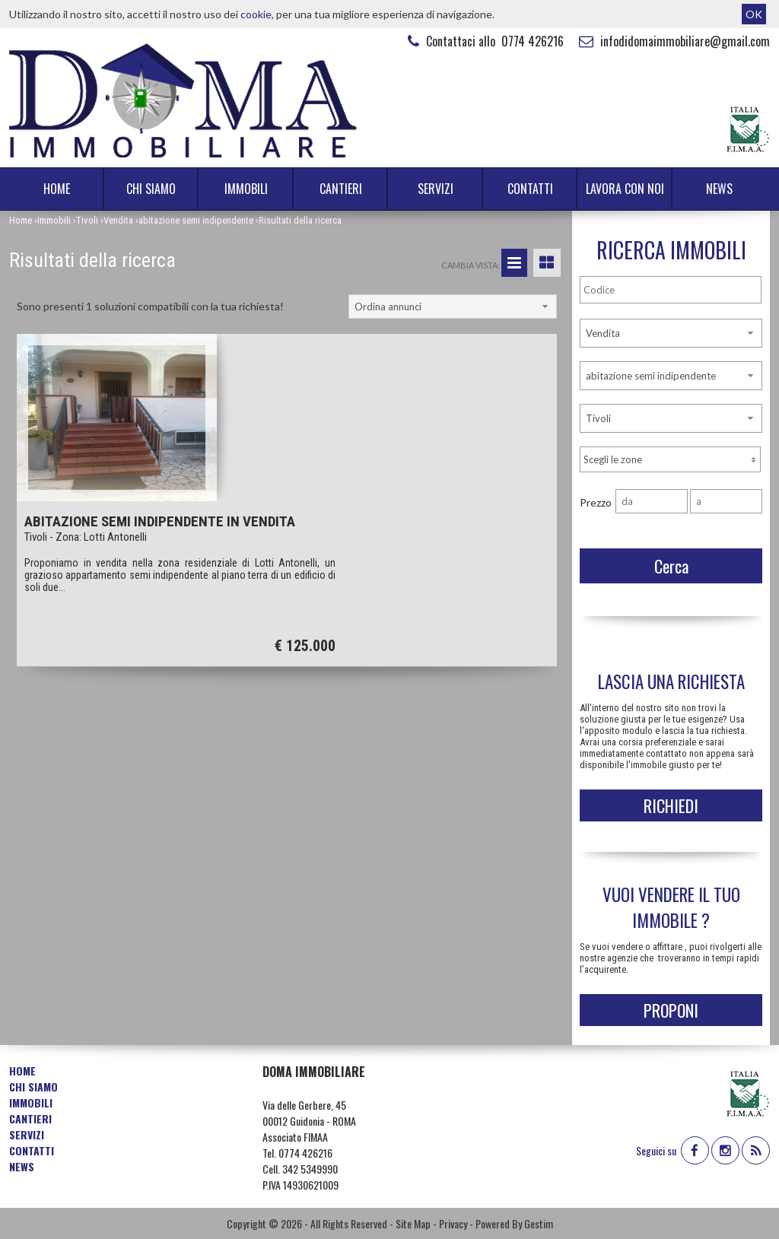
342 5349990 (310, 1169)
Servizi (435, 188)
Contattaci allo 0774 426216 (484, 41)
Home (56, 188)
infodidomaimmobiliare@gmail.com (672, 41)
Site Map (413, 1223)
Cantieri (341, 188)
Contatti (530, 188)
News (719, 188)
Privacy (453, 1223)
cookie (256, 14)
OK (754, 14)
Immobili (246, 188)
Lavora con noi (625, 188)
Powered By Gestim (514, 1223)
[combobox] (452, 306)
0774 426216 (305, 1153)
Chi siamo (151, 188)
